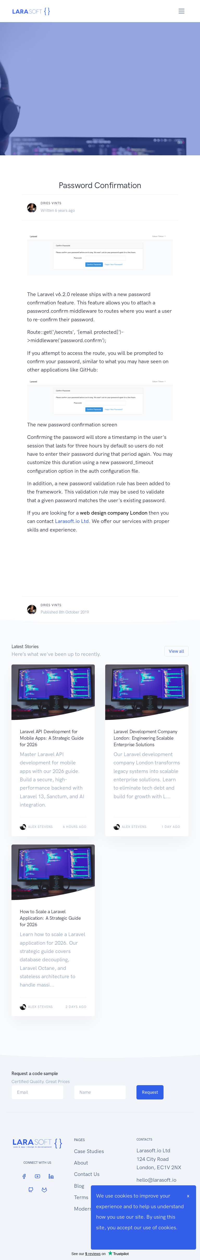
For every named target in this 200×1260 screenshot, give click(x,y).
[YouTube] (37, 1176)
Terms (81, 1197)
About (81, 1163)
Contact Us (86, 1174)
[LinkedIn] (51, 1176)
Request (150, 1092)
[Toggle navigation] (181, 11)
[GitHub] (30, 1190)
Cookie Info (109, 1238)
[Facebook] (24, 1176)
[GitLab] (44, 1190)
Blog (79, 1186)
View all (176, 651)
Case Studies (89, 1151)
